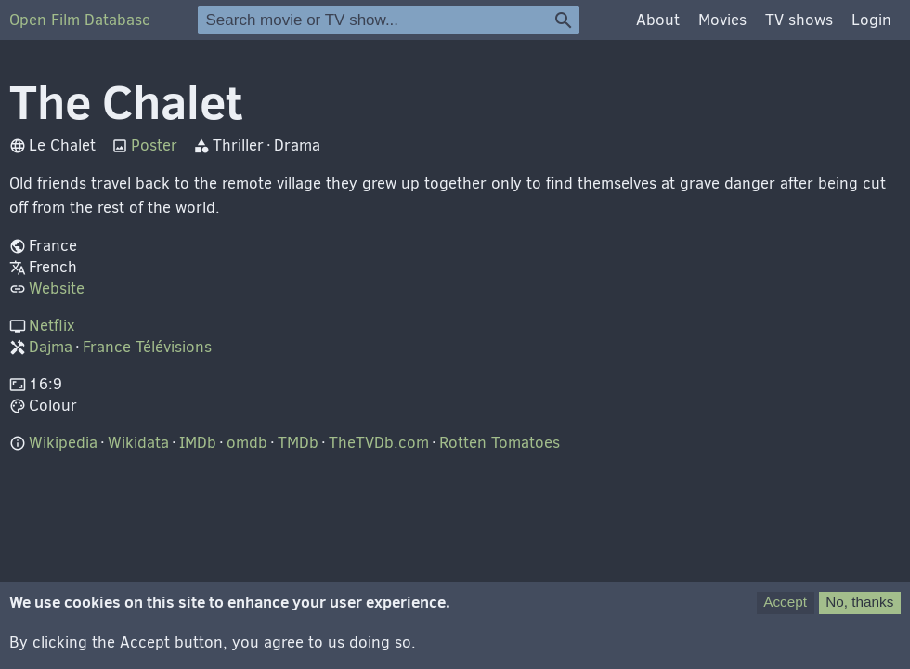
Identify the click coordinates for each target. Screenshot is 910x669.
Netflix (51, 325)
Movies (722, 20)
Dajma (50, 347)
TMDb (298, 442)
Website (56, 288)
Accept (785, 611)
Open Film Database (79, 20)
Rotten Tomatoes (499, 442)
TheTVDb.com (379, 442)
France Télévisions (147, 347)
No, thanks (859, 611)
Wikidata (138, 442)
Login (871, 20)
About (658, 20)
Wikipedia (63, 442)
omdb (247, 442)
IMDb (197, 442)
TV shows (799, 20)
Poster (154, 145)
